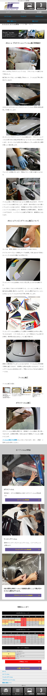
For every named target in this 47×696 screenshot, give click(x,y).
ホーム (4, 671)
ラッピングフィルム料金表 (23, 552)
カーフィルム (7, 16)
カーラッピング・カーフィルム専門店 (10, 24)
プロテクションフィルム (8, 680)
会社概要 (39, 12)
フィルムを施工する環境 (10, 442)
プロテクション (39, 16)
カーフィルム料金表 (23, 502)
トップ (8, 12)
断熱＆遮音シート (7, 682)
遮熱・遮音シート (11, 21)
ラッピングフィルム (7, 677)
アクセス (23, 12)
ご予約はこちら (23, 664)
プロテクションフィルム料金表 (23, 598)
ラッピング (23, 16)
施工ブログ (35, 21)
